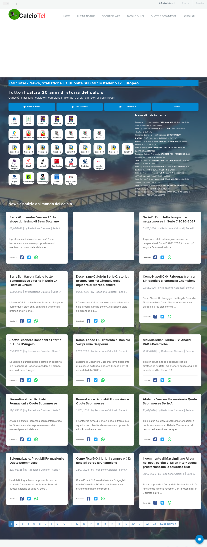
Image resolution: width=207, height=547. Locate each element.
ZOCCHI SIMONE (165, 185)
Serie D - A (14, 152)
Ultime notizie (86, 16)
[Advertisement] (103, 50)
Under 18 (57, 138)
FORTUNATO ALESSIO (177, 192)
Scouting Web (111, 16)
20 (133, 512)
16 (105, 512)
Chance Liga (28, 181)
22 (147, 512)
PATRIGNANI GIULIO (169, 122)
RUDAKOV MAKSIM (169, 141)
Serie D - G (99, 152)
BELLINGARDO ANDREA (174, 167)
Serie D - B (28, 152)
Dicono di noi (135, 16)
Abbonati (189, 16)
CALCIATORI (80, 107)
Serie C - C (71, 124)
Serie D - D (56, 152)
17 (111, 512)
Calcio (37, 15)
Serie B (29, 124)
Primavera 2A (28, 138)
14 (91, 512)
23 (154, 512)
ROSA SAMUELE (170, 179)
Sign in (185, 3)
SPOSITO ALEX (164, 128)
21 (140, 512)
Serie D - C (42, 152)
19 (125, 512)
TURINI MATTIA (165, 173)
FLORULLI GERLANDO (167, 160)
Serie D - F (85, 152)
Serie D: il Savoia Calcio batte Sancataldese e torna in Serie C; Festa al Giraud (33, 276)
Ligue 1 (43, 166)
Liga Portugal (71, 166)
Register (200, 3)
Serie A (14, 124)
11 (70, 512)
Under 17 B (85, 138)
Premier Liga (43, 181)
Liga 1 (28, 166)
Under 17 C (99, 138)
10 (63, 512)
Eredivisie (85, 166)
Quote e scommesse (163, 16)
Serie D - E (71, 152)
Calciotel (53, 536)
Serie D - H (113, 152)
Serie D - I (128, 152)
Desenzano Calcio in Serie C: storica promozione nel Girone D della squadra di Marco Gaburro (102, 276)
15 (98, 512)
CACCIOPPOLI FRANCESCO (173, 154)
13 (84, 512)
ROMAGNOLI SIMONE (161, 148)
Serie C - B (56, 124)
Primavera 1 (14, 138)
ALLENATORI (127, 107)
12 (77, 512)
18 (119, 512)
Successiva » (168, 512)
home (67, 16)
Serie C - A (42, 124)
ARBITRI (176, 107)
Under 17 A (71, 138)
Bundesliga (57, 166)
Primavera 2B (42, 138)
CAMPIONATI (32, 107)
